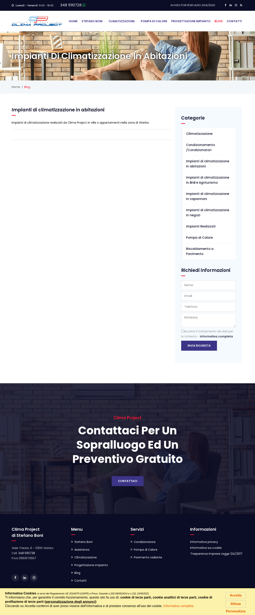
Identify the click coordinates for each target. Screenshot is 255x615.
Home (73, 21)
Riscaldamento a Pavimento (200, 251)
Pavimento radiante (148, 557)
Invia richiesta (199, 346)
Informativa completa (216, 336)
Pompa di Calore (154, 21)
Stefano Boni (92, 21)
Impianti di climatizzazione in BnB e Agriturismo (207, 180)
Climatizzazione (122, 21)
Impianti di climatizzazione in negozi (207, 212)
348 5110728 (71, 5)
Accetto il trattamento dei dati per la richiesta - (207, 333)
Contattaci (127, 481)
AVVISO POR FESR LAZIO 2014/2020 (192, 5)
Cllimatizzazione (199, 134)
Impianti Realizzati (201, 226)
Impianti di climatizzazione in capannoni (207, 196)
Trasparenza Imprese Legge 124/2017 (216, 554)
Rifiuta (236, 604)
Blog (219, 21)
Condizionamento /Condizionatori (200, 147)
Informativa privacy (204, 542)
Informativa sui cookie (206, 548)
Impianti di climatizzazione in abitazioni (207, 163)
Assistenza (81, 550)
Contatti (234, 21)
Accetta (236, 595)
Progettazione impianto (91, 565)
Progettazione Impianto (190, 21)
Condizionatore (145, 542)
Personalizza (236, 611)
